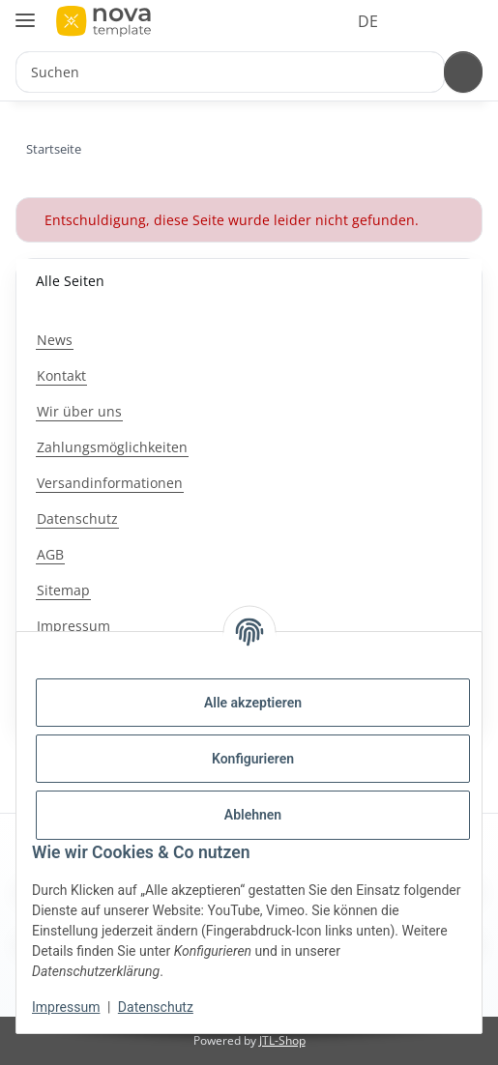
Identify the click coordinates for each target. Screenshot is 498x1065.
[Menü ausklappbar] (25, 12)
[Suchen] (460, 72)
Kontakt (61, 375)
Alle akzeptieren (253, 702)
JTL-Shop (282, 1040)
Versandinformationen (110, 483)
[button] (388, 21)
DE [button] (332, 21)
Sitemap (63, 590)
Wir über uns (79, 411)
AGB (50, 554)
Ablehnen (252, 814)
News (55, 340)
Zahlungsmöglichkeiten (112, 447)
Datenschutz (155, 1007)
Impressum (66, 1007)
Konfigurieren (253, 758)
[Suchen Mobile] (227, 72)
